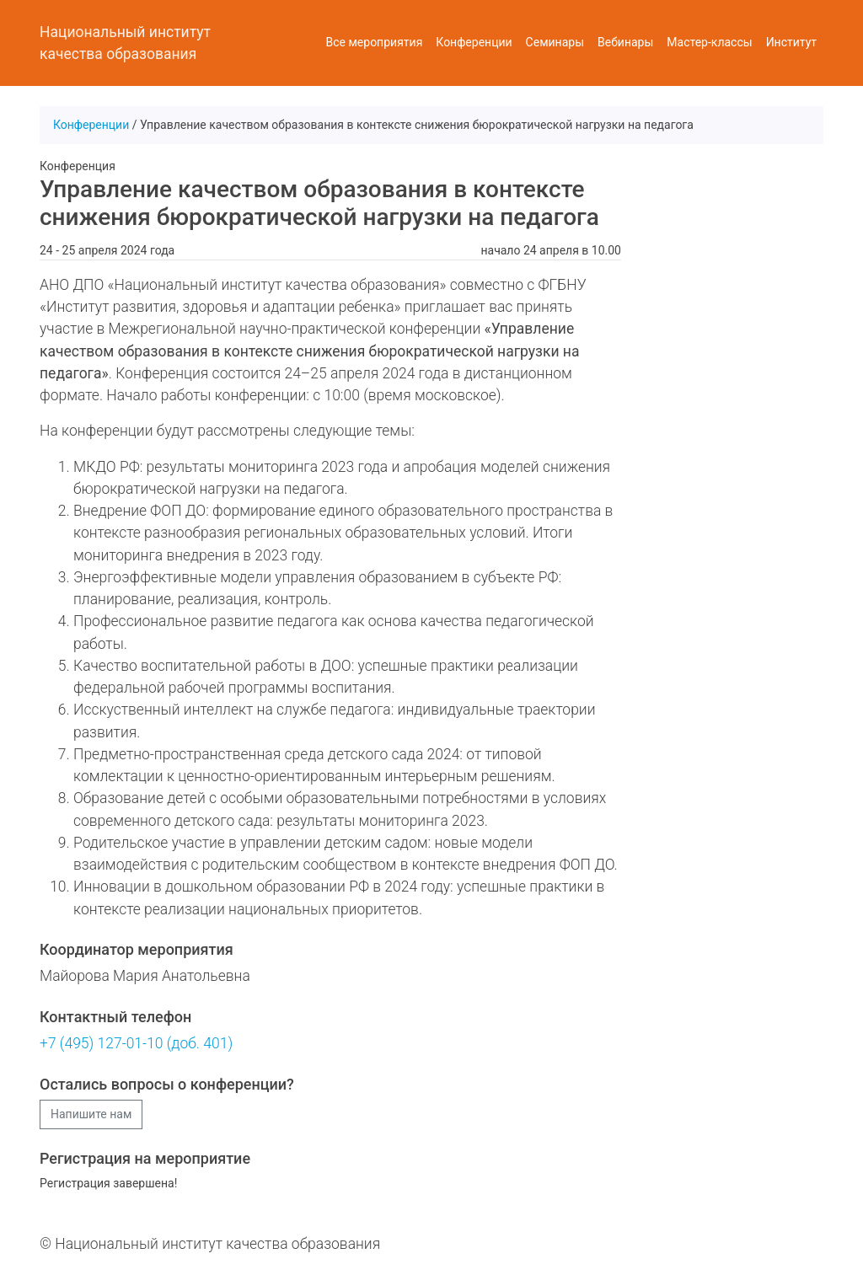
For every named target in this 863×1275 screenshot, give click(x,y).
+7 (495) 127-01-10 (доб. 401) (136, 1043)
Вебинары (625, 42)
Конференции (474, 42)
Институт (791, 42)
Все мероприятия (374, 42)
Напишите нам (91, 1114)
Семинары (555, 42)
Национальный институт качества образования (125, 43)
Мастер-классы (709, 42)
